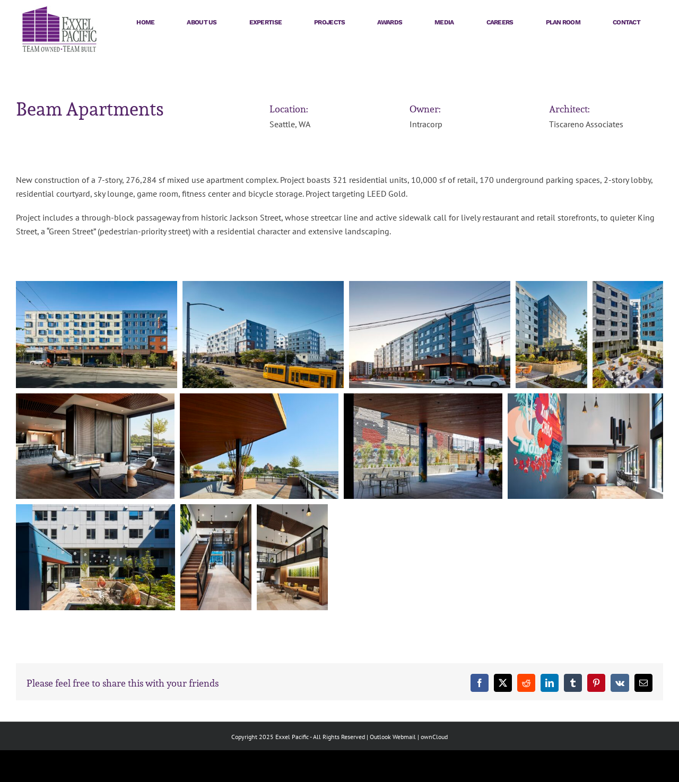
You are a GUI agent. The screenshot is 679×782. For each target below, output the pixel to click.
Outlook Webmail (393, 737)
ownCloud (434, 737)
